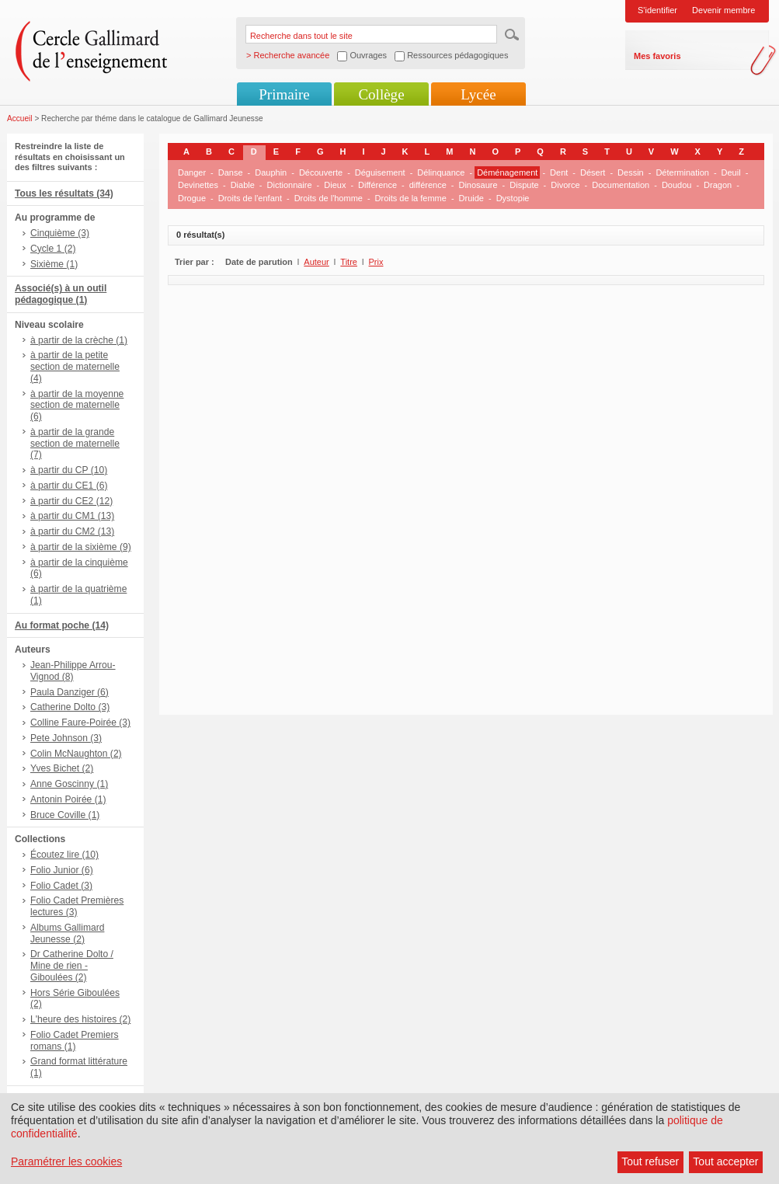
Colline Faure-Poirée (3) (80, 722)
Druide (471, 198)
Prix (376, 261)
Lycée (478, 94)
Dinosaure (477, 185)
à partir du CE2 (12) (71, 501)
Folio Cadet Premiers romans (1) (74, 1040)
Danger (192, 172)
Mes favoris (657, 56)
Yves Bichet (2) (61, 768)
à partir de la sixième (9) (80, 547)
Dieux (335, 185)
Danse (230, 172)
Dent (559, 172)
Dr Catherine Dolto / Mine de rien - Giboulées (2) (71, 966)
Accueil (20, 118)
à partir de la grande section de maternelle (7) (75, 444)
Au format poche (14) (62, 625)
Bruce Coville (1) (64, 815)
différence (428, 185)
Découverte (321, 172)
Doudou (677, 185)
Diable (243, 185)
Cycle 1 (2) (52, 248)
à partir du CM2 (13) (72, 531)
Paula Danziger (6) (69, 692)
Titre (348, 261)
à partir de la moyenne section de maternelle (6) (76, 405)
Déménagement (507, 172)
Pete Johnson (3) (66, 738)
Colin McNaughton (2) (76, 753)
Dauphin (271, 172)
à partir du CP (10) (68, 470)
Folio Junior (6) (61, 870)
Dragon (718, 185)
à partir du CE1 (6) (68, 485)
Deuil (731, 172)
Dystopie (513, 198)
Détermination (682, 172)
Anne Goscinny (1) (69, 783)
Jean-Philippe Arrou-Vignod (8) (73, 671)
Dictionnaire (289, 185)
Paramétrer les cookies (66, 1161)
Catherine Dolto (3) (70, 707)
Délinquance (440, 172)
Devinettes (198, 185)
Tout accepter (725, 1161)
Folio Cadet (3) (61, 885)
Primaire (284, 94)
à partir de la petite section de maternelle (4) (75, 367)
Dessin (630, 172)
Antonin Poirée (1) (68, 799)
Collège (381, 94)
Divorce (565, 185)
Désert (592, 172)
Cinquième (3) (59, 233)
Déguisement (380, 172)
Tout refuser (650, 1161)
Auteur (316, 261)
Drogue (192, 198)
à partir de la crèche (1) (78, 340)
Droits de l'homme (328, 198)
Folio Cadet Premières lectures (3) (76, 906)
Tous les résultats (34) (64, 193)
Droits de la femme (411, 198)
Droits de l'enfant (250, 198)
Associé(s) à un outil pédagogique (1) (60, 294)
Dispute (523, 185)
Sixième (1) (54, 264)
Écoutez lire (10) (64, 854)
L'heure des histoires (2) (80, 1019)
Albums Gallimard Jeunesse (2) (67, 933)
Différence (377, 185)
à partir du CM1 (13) (72, 515)
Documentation (620, 185)
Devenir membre (723, 10)
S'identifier (657, 10)
